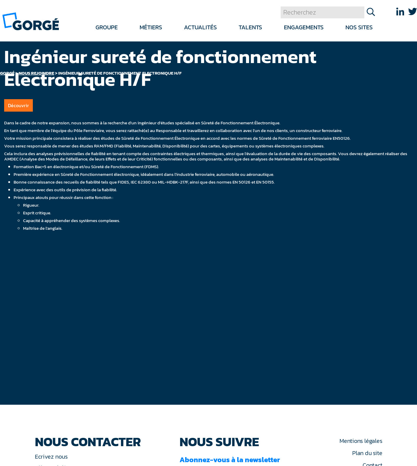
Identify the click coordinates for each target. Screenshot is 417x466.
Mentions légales (361, 440)
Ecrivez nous (52, 456)
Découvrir (18, 105)
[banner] (30, 20)
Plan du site (367, 453)
